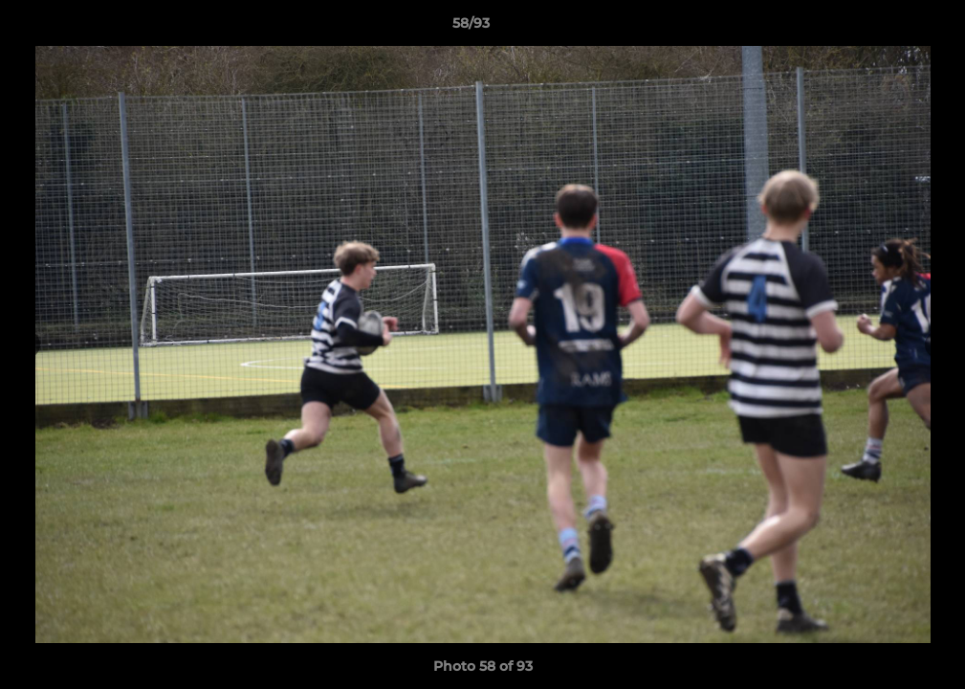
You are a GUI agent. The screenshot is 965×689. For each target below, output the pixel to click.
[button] (884, 27)
